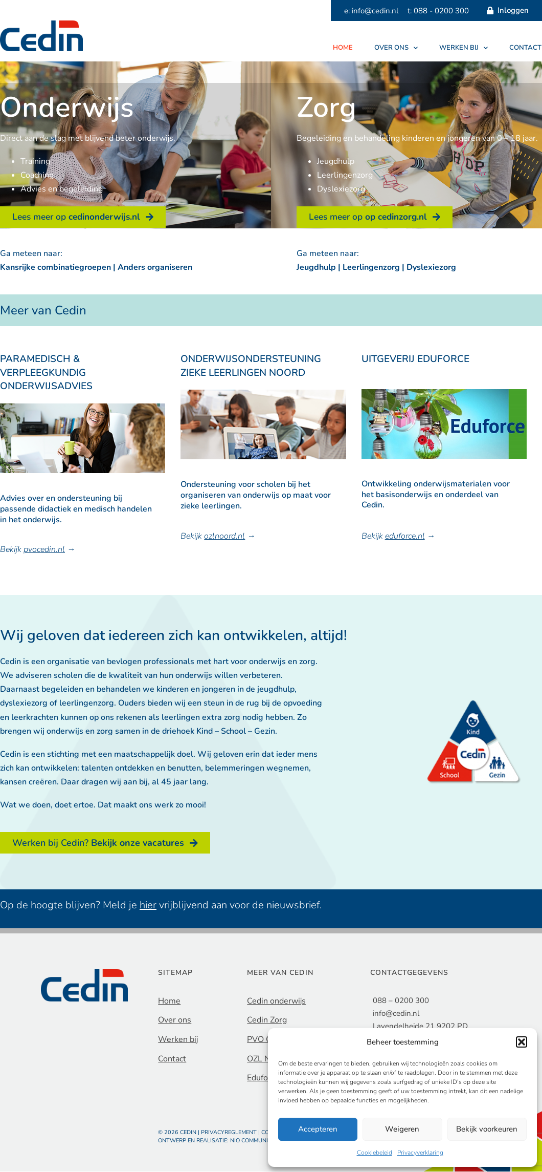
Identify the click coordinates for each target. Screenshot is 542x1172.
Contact (525, 48)
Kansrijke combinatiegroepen (55, 267)
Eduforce (263, 1078)
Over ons (396, 48)
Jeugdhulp (316, 267)
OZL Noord (267, 1058)
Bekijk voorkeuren (486, 1129)
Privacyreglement (229, 1133)
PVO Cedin (267, 1040)
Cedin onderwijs (276, 1001)
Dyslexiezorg (431, 267)
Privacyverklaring (420, 1152)
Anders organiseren (155, 267)
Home (343, 48)
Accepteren (317, 1129)
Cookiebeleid (374, 1152)
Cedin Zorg (267, 1020)
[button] (521, 1042)
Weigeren (402, 1129)
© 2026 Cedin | (179, 1133)
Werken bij (463, 48)
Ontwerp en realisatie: (194, 1141)
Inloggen (505, 10)
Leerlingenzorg (371, 267)
